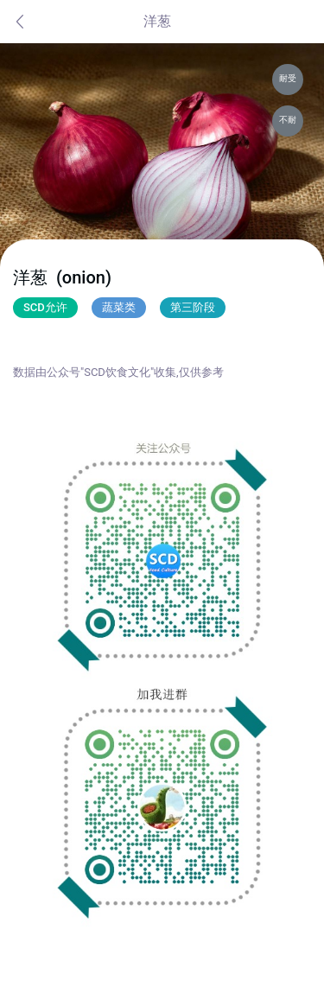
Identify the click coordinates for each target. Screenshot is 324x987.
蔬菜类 (119, 307)
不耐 (287, 119)
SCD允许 (45, 307)
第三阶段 (192, 307)
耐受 (287, 78)
